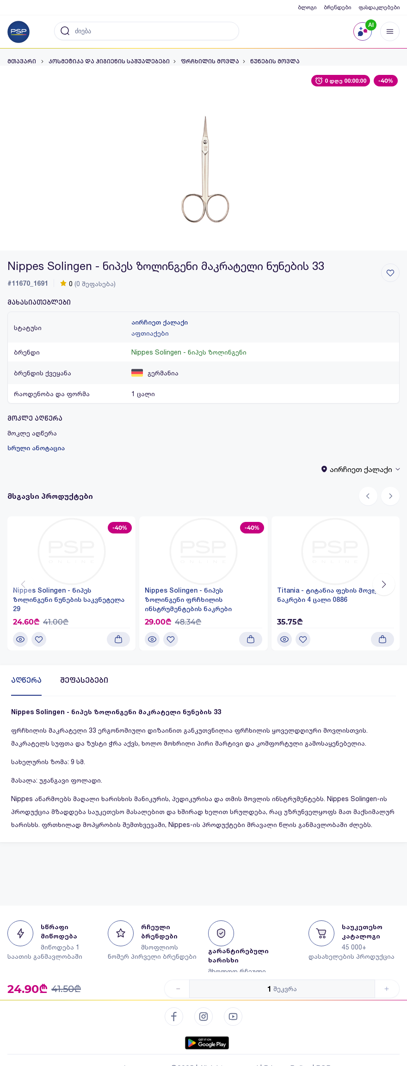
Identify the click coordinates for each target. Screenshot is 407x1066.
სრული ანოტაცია (36, 448)
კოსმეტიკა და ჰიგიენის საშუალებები (109, 61)
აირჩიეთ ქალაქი (159, 322)
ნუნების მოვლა (275, 61)
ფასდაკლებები (379, 7)
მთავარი (22, 61)
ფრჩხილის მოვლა (210, 61)
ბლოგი (307, 7)
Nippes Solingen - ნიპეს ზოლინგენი (189, 352)
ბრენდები (337, 7)
